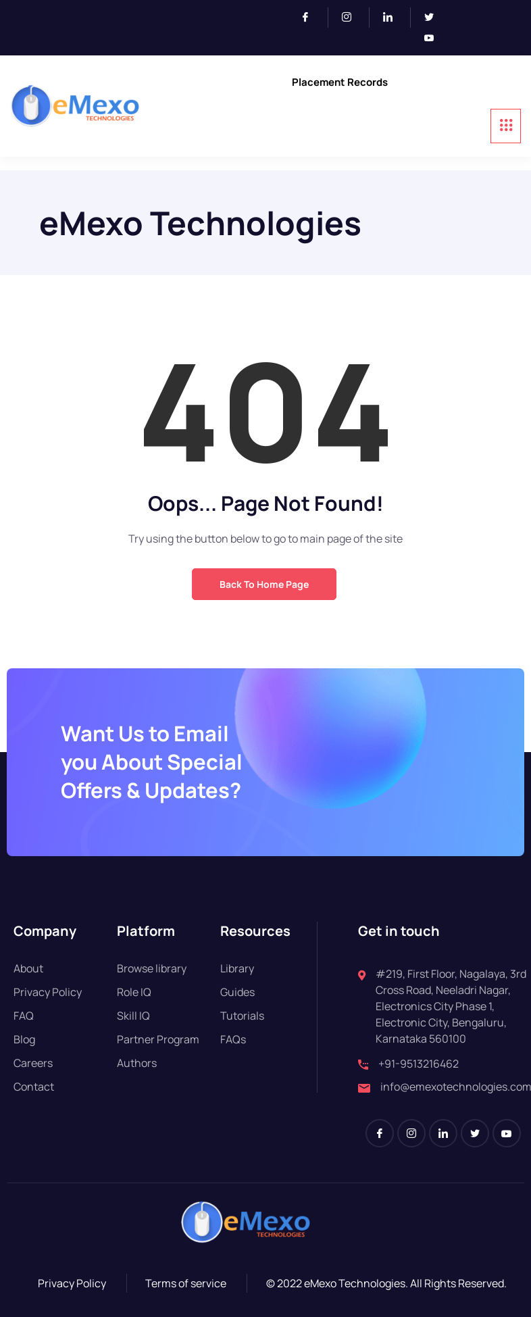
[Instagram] (352, 17)
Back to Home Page (264, 584)
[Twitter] (434, 17)
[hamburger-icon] (505, 126)
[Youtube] (434, 38)
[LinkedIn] (393, 17)
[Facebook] (311, 17)
